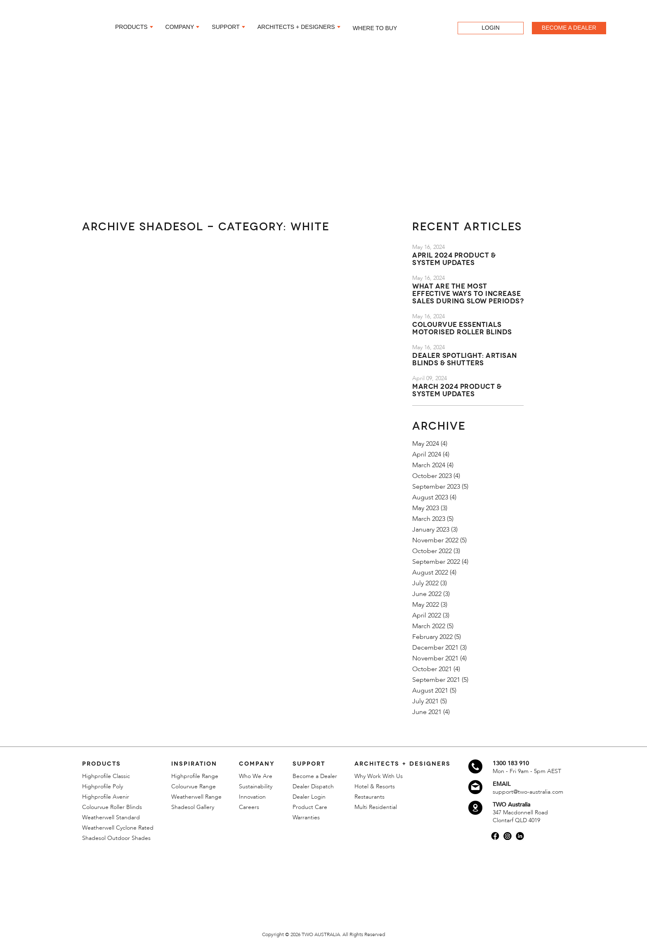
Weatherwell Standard (111, 817)
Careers (249, 807)
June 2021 (427, 712)
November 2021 (435, 658)
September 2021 (436, 679)
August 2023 (430, 497)
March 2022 (428, 626)
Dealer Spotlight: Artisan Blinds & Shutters (464, 358)
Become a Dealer (315, 776)
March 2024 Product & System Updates (456, 389)
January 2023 (430, 529)
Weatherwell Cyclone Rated (117, 828)
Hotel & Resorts (374, 786)
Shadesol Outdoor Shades (116, 838)
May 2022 (425, 604)
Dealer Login (309, 797)
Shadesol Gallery (192, 807)
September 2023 (436, 486)
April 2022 (426, 615)
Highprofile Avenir (105, 797)
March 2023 (428, 518)
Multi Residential (375, 807)
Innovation (252, 797)
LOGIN (491, 27)
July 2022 (425, 583)
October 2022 (432, 551)
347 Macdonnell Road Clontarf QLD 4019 (520, 816)
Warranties (306, 817)
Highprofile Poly (102, 786)
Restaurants (369, 797)
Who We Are (255, 776)
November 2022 (435, 540)
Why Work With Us (378, 776)
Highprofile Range (194, 776)
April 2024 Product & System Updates (454, 258)
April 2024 (426, 454)
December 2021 (435, 647)
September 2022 (436, 561)
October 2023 (432, 475)
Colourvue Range (193, 786)
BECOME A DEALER (569, 27)
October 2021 (432, 669)
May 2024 (425, 443)
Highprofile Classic (106, 776)
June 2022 (427, 593)
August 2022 (430, 572)
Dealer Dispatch (313, 786)
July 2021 (425, 701)
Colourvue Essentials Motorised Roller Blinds (462, 327)
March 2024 (428, 465)
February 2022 (432, 636)
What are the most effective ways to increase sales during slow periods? (468, 292)
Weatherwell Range (196, 797)
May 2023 (425, 508)
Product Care (310, 807)
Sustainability (255, 786)
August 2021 (430, 690)
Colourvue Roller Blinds (112, 807)
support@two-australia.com (528, 792)
